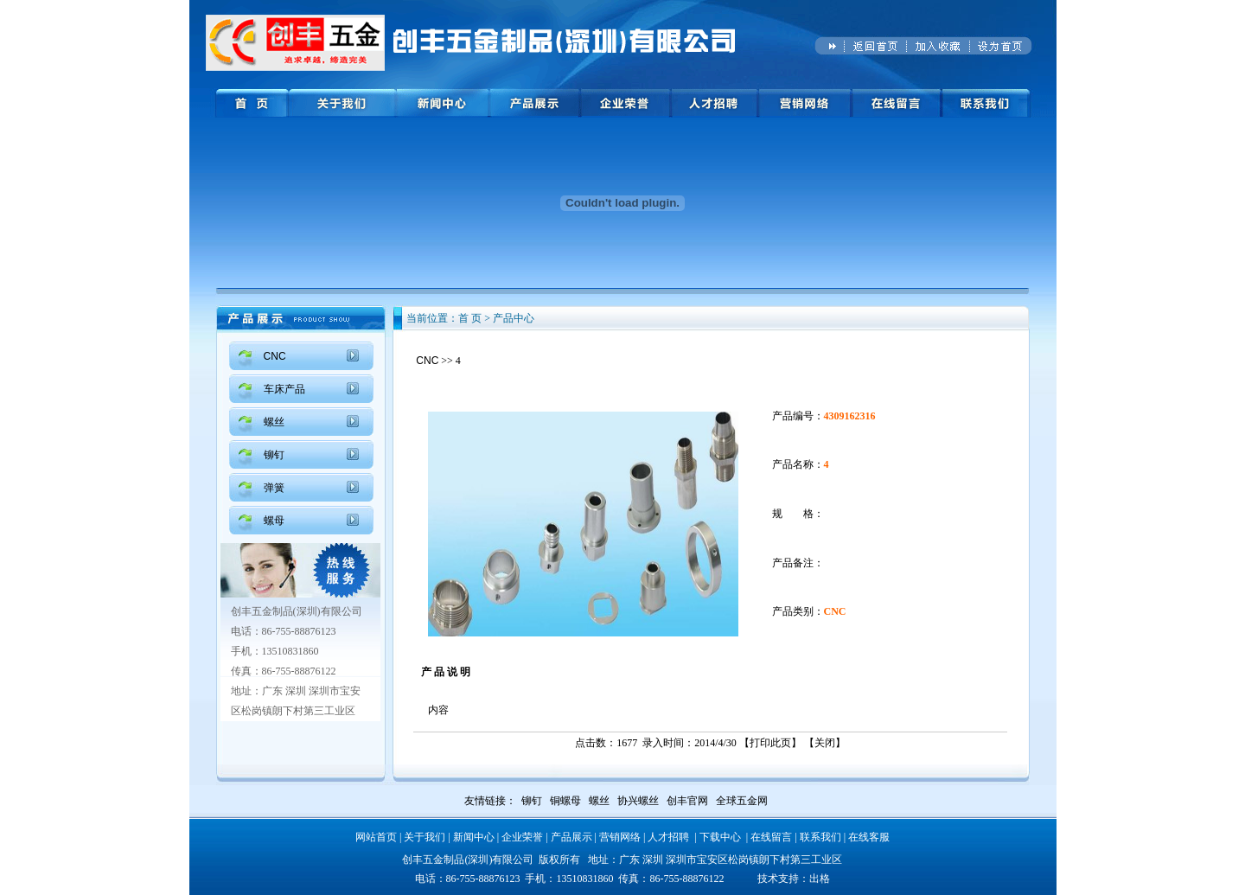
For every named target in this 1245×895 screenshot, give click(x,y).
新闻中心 (474, 837)
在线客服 (869, 837)
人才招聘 (668, 837)
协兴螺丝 (638, 801)
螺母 (274, 521)
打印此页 (770, 743)
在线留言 (771, 837)
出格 (819, 879)
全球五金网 (742, 801)
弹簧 (274, 488)
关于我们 (424, 837)
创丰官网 (687, 801)
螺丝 (274, 422)
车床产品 (284, 389)
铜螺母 (565, 801)
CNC (275, 356)
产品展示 (571, 837)
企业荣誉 (522, 837)
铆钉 (274, 455)
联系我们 (820, 837)
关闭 (824, 743)
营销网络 (620, 837)
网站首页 (376, 837)
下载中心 (720, 837)
